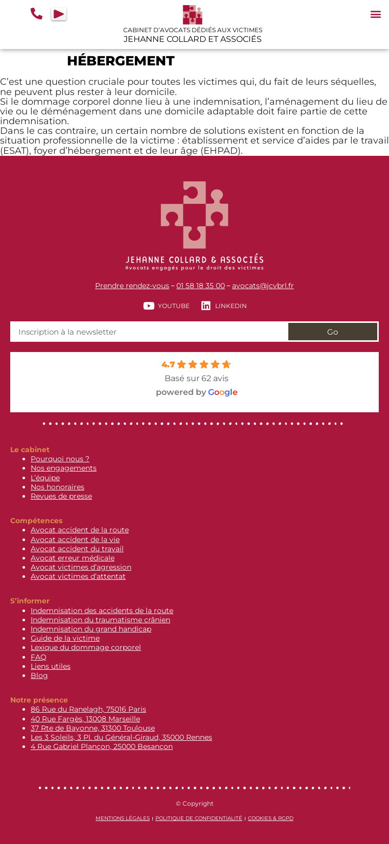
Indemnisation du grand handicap (91, 629)
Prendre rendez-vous (132, 285)
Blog (39, 675)
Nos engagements (64, 468)
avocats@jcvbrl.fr (263, 285)
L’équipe (45, 477)
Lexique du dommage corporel (86, 647)
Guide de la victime (65, 638)
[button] (375, 13)
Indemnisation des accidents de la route (102, 610)
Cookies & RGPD (270, 818)
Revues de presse (61, 496)
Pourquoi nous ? (60, 458)
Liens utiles (51, 666)
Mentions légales (123, 818)
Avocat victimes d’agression (81, 567)
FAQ (39, 657)
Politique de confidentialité (198, 818)
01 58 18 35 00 (200, 285)
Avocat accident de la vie (75, 539)
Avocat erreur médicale (73, 557)
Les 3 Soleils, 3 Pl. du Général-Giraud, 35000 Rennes (121, 737)
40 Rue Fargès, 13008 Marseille (85, 718)
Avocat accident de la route (80, 529)
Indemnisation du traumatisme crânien (100, 619)
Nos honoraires (57, 486)
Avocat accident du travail (77, 548)
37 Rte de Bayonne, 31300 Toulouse (93, 728)
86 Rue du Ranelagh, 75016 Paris (88, 709)
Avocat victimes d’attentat (78, 576)
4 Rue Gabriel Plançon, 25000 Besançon (102, 746)
